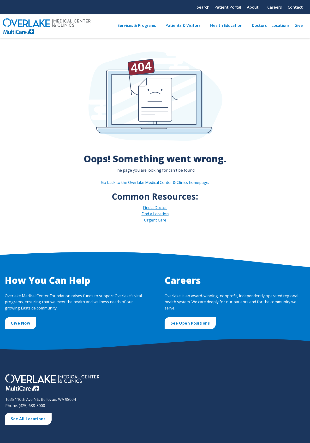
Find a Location (155, 213)
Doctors (259, 25)
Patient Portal (228, 7)
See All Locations (28, 418)
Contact (295, 7)
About (253, 7)
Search (203, 7)
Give (298, 25)
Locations (281, 25)
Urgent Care (155, 220)
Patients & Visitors (183, 25)
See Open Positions (190, 323)
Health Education (226, 25)
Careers (274, 7)
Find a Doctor (155, 207)
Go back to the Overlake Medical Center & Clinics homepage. (155, 182)
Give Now (20, 323)
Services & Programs (137, 25)
